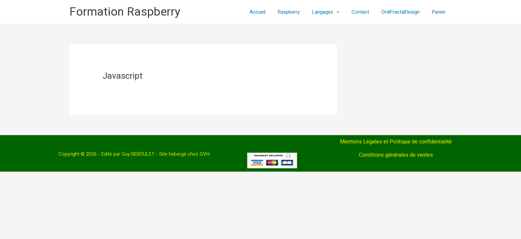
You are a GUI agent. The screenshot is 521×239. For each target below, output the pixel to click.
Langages (333, 12)
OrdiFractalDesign (404, 12)
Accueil (270, 12)
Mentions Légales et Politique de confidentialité (396, 141)
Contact (366, 12)
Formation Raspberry (124, 12)
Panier (440, 12)
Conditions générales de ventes (396, 155)
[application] (344, 12)
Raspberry (299, 12)
